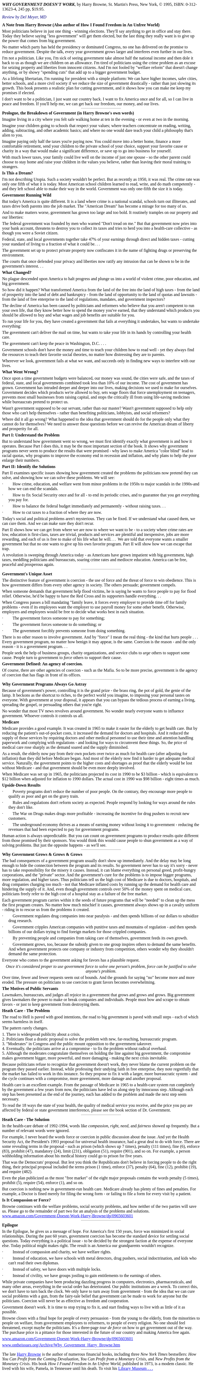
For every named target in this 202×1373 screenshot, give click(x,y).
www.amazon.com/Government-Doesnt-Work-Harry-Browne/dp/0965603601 (67, 1216)
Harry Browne (29, 1354)
